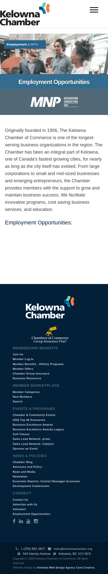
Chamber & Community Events (34, 414)
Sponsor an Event (25, 448)
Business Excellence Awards (33, 424)
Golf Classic (21, 434)
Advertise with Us (25, 504)
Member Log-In (23, 359)
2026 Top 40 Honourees (29, 419)
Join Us (18, 354)
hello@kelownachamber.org (73, 548)
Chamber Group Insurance (31, 373)
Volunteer (19, 509)
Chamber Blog (23, 462)
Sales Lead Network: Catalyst (33, 443)
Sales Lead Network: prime (31, 438)
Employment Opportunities (31, 513)
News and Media (24, 471)
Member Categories (26, 391)
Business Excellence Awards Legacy (38, 429)
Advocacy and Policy (27, 466)
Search (17, 401)
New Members (22, 396)
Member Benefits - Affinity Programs (38, 364)
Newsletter (20, 476)
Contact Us (20, 499)
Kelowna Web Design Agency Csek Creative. (66, 567)
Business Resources (27, 378)
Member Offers (23, 368)
